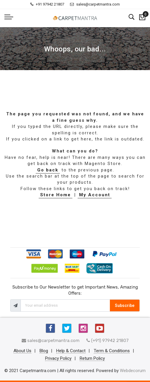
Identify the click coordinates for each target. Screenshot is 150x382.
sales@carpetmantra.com (95, 4)
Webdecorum (133, 370)
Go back (47, 170)
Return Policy (92, 358)
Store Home (55, 194)
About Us (22, 351)
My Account (94, 194)
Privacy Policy (58, 358)
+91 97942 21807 (47, 4)
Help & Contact (71, 351)
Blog (44, 351)
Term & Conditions (112, 351)
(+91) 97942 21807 (107, 340)
